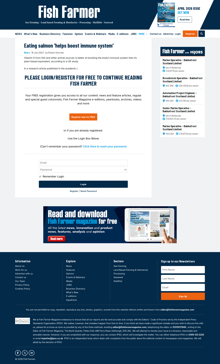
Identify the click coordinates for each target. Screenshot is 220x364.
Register (190, 33)
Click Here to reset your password (105, 146)
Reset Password (88, 191)
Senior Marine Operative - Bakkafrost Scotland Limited (179, 110)
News (27, 52)
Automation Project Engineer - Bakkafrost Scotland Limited (180, 95)
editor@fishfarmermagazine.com (177, 309)
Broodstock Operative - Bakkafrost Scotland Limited (183, 80)
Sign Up (183, 296)
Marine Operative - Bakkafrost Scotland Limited (179, 62)
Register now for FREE (83, 116)
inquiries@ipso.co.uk (52, 338)
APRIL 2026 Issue (189, 8)
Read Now (185, 19)
